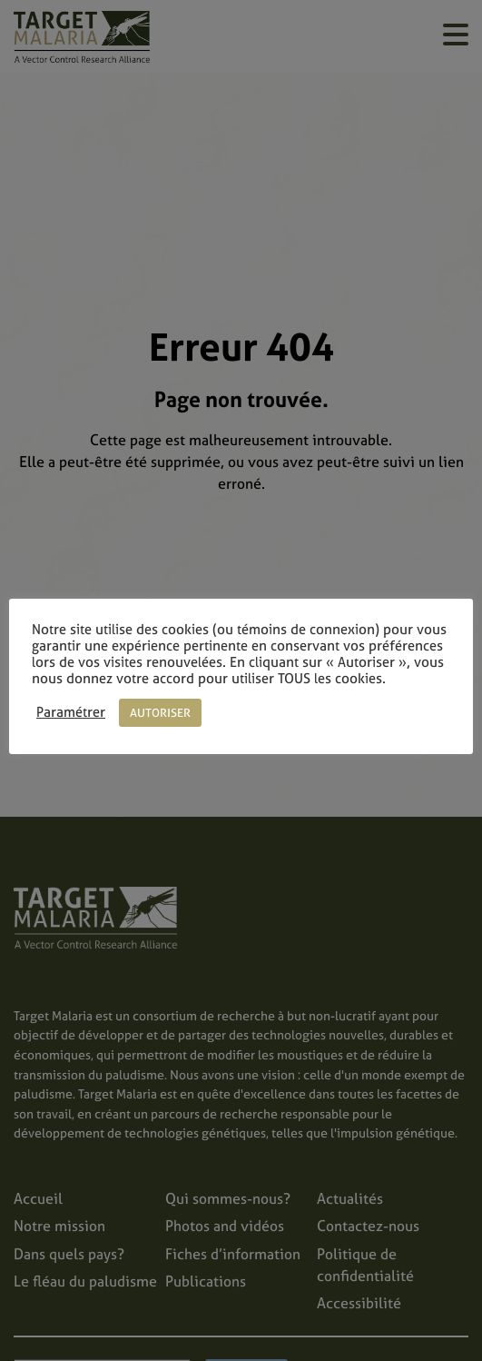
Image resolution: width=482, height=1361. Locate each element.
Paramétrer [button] (70, 712)
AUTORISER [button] (160, 712)
